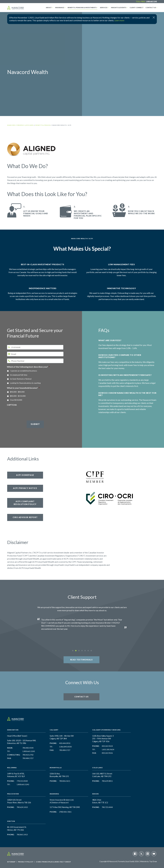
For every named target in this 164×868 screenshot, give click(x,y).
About (49, 7)
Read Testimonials (81, 660)
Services (103, 7)
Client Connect (137, 7)
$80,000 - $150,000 (17, 396)
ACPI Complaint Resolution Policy (25, 502)
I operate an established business (23, 371)
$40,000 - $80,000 (17, 392)
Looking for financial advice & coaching (25, 383)
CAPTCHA (12, 405)
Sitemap (11, 862)
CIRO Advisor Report (25, 517)
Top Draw (153, 861)
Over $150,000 (16, 400)
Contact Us (151, 7)
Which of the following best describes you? (28, 367)
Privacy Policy (25, 862)
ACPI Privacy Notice (25, 488)
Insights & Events (118, 7)
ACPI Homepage (25, 475)
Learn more (119, 20)
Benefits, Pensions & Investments (82, 7)
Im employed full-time (18, 375)
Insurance (59, 7)
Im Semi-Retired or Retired (20, 379)
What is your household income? (23, 388)
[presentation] (26, 411)
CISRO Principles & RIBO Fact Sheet (53, 862)
